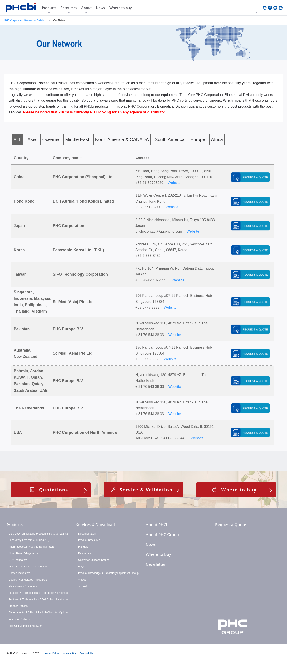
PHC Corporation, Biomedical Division (24, 20)
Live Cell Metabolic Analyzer (25, 625)
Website (174, 183)
